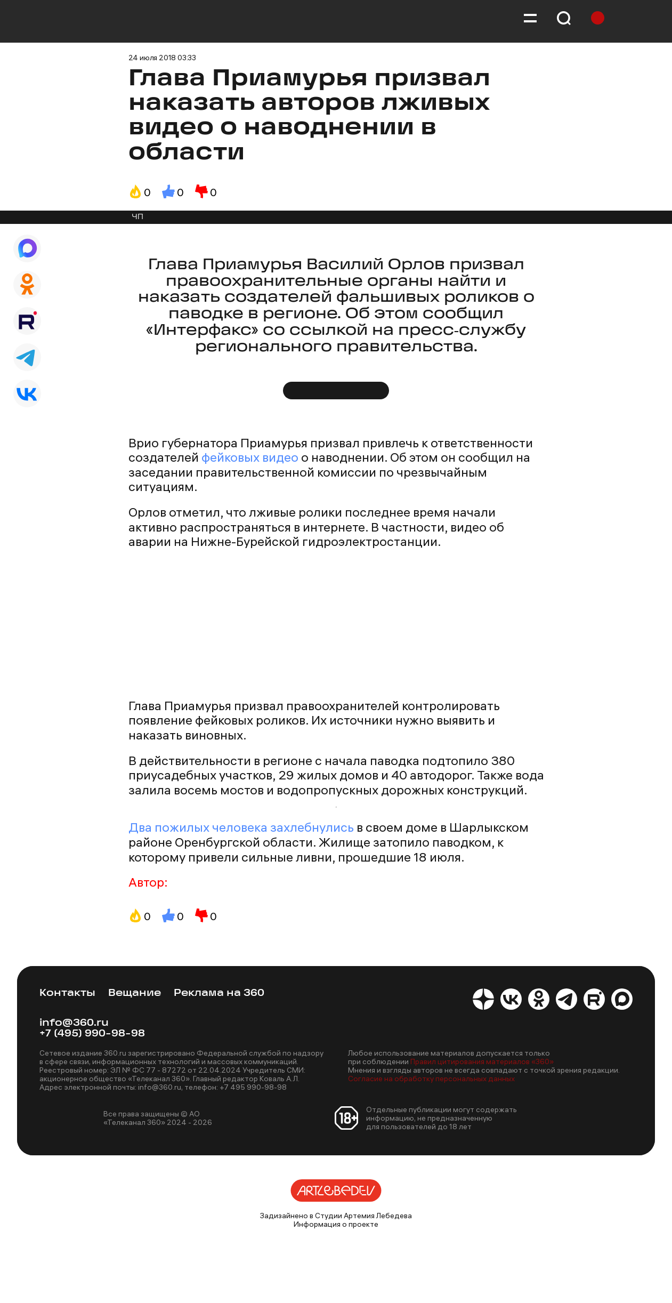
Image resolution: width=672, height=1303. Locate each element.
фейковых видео (249, 457)
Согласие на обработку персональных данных (431, 1078)
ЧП (137, 217)
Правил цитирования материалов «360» (482, 1061)
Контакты (67, 993)
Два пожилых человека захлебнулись (241, 827)
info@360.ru (74, 1023)
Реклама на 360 (219, 993)
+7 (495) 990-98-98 (92, 1034)
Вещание (134, 993)
